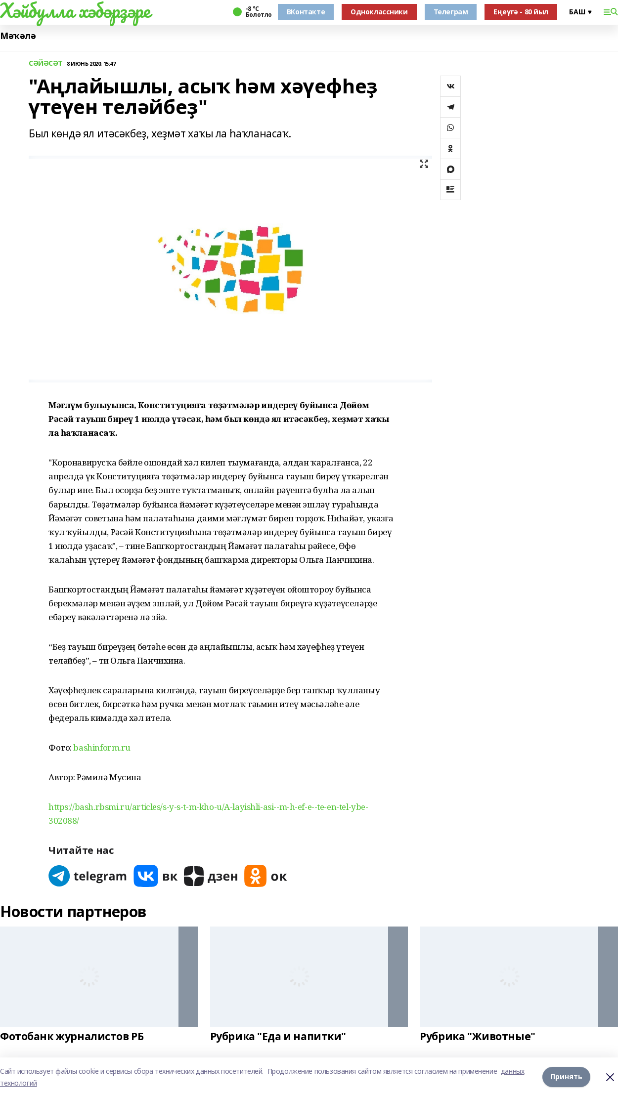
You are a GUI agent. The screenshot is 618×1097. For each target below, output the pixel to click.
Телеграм (451, 11)
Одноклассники (379, 11)
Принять (566, 1077)
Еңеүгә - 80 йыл (520, 11)
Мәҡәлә (18, 36)
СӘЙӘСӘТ (46, 63)
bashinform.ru (102, 747)
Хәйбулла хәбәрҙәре (75, 10)
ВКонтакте (306, 11)
